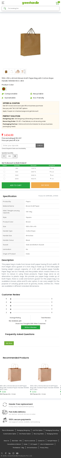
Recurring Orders (39, 434)
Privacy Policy (44, 448)
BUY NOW (45, 185)
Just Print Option (38, 430)
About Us (6, 441)
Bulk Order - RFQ (17, 441)
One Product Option (25, 434)
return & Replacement (47, 444)
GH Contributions (32, 448)
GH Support (33, 444)
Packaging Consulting (52, 430)
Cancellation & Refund (14, 444)
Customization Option (9, 434)
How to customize (30, 441)
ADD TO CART (16, 185)
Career (26, 444)
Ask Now (9, 343)
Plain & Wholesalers (8, 430)
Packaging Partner (52, 434)
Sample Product (52, 441)
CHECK (40, 145)
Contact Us (41, 441)
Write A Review (30, 327)
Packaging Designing (23, 430)
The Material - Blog (18, 448)
